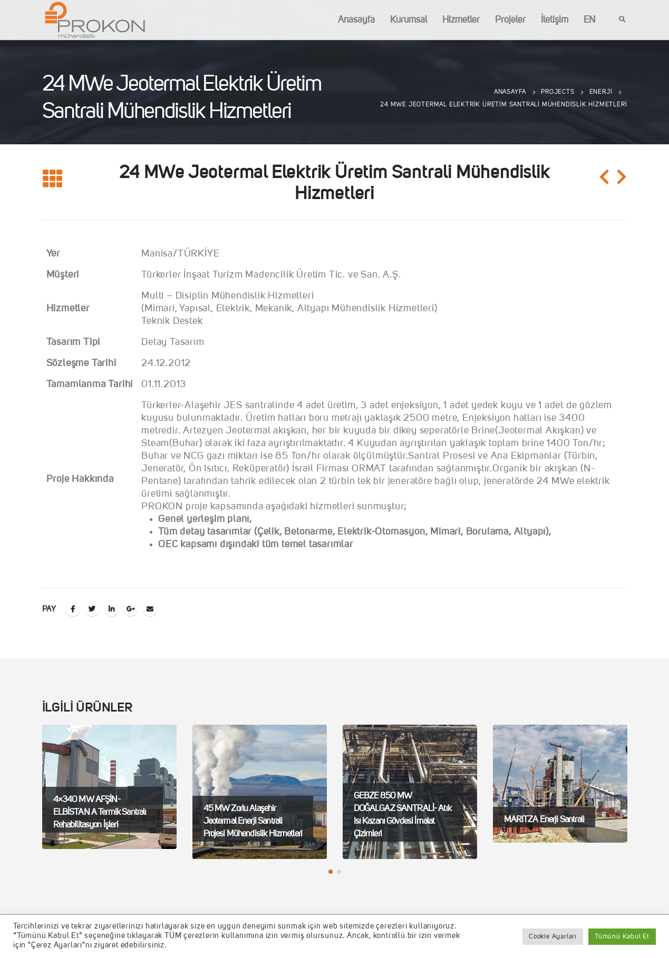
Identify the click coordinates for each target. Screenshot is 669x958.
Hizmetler (461, 20)
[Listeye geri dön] (52, 179)
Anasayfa (356, 20)
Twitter (92, 608)
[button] (330, 871)
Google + (130, 608)
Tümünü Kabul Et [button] (622, 936)
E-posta (150, 608)
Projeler (510, 20)
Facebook (72, 608)
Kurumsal (408, 20)
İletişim (554, 20)
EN (589, 20)
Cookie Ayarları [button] (553, 936)
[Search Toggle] (622, 20)
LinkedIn (111, 608)
